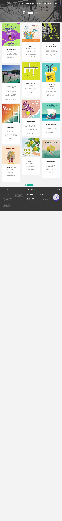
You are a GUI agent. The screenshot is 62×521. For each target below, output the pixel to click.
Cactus (13, 210)
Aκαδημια (34, 3)
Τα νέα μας (40, 203)
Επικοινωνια (55, 3)
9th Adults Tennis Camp (31, 83)
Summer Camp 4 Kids (11, 49)
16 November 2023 (8, 99)
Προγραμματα (40, 3)
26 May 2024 (48, 98)
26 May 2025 (8, 59)
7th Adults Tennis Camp (11, 167)
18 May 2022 (8, 179)
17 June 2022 (48, 174)
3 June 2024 (48, 58)
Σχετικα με (28, 3)
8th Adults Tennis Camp (51, 124)
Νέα (45, 3)
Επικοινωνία (45, 202)
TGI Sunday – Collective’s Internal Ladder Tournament (11, 127)
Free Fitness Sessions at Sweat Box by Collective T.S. (51, 46)
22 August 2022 (28, 171)
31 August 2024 (28, 56)
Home (29, 15)
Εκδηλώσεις (49, 3)
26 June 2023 (28, 133)
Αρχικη (23, 3)
